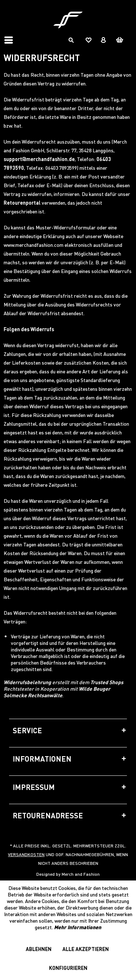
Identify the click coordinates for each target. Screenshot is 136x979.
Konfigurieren (68, 967)
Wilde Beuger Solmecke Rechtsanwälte (57, 691)
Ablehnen (38, 949)
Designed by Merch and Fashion (68, 874)
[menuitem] (10, 40)
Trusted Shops (106, 682)
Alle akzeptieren (85, 949)
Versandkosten (26, 854)
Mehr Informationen (77, 927)
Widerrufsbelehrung (27, 682)
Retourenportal (22, 202)
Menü (8, 37)
